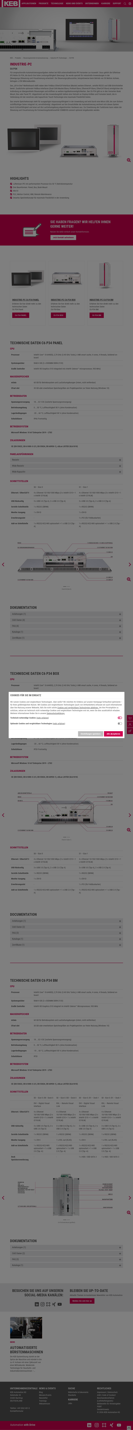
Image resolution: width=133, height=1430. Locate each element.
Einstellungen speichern (91, 734)
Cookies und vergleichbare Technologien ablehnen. (78, 707)
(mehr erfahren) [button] (42, 718)
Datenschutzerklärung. (56, 713)
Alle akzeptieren (113, 734)
